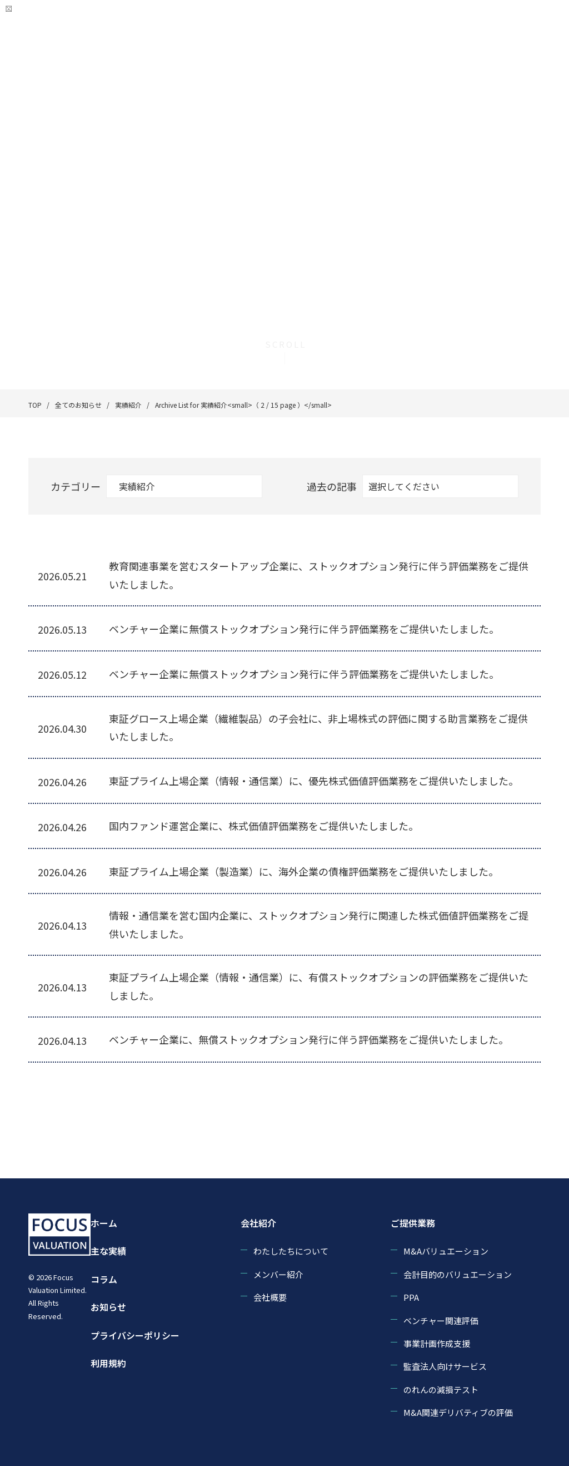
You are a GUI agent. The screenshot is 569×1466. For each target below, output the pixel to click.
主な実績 (108, 1250)
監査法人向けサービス (445, 1366)
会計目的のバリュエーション (457, 1274)
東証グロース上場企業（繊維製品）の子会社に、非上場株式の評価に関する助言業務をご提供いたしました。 (318, 727)
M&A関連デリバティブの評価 (458, 1412)
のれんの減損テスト (440, 1389)
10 (344, 1096)
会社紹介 (258, 1223)
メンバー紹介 (278, 1274)
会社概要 (270, 1297)
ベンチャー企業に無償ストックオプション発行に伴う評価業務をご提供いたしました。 (304, 628)
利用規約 (108, 1363)
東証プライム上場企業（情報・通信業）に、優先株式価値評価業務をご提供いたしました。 (313, 780)
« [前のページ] (134, 1096)
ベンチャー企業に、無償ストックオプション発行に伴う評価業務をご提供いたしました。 (308, 1039)
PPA (411, 1297)
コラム (104, 1279)
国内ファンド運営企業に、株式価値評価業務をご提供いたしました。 (263, 825)
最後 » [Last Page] (436, 1096)
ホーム (104, 1223)
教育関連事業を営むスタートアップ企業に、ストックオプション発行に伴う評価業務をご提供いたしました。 (318, 575)
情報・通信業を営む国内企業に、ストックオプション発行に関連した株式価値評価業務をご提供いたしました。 (318, 924)
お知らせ (108, 1307)
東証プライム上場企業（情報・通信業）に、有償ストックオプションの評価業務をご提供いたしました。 (318, 986)
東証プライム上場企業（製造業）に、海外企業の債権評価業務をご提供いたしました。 (303, 871)
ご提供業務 (413, 1223)
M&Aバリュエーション (445, 1251)
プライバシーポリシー (135, 1335)
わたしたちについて (290, 1251)
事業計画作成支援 (436, 1343)
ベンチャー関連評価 (440, 1320)
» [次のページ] (404, 1096)
